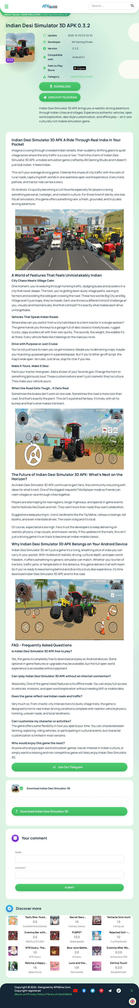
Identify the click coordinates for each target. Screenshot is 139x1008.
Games (16, 14)
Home (7, 14)
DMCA (68, 994)
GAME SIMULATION (31, 14)
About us (20, 994)
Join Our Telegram (60, 97)
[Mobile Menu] (6, 6)
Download (60, 86)
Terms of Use (54, 994)
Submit (69, 887)
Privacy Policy (36, 994)
